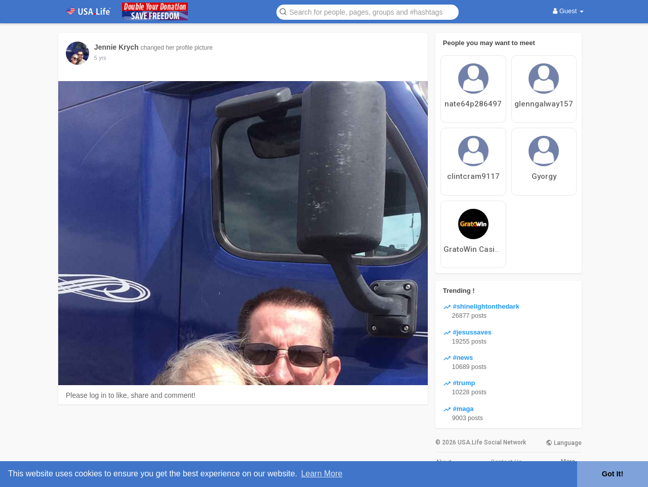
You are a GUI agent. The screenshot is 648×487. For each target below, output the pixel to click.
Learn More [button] (322, 473)
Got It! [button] (612, 474)
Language (564, 443)
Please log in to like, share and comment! (130, 395)
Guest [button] (568, 11)
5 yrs (100, 58)
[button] (367, 11)
